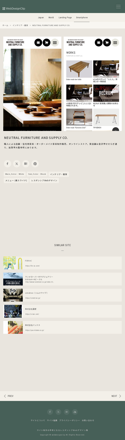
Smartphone (82, 17)
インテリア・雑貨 (58, 174)
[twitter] (16, 163)
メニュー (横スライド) (16, 180)
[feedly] (75, 412)
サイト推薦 (52, 420)
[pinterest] (35, 163)
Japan (41, 17)
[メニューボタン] (118, 6)
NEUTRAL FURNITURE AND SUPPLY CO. (36, 137)
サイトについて (38, 420)
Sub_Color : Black (37, 174)
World (51, 17)
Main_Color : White (14, 174)
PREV (11, 396)
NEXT (114, 396)
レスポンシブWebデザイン (44, 180)
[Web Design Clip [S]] (14, 8)
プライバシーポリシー (69, 420)
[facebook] (7, 163)
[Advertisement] (62, 212)
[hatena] (25, 163)
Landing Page (65, 17)
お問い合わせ (88, 420)
